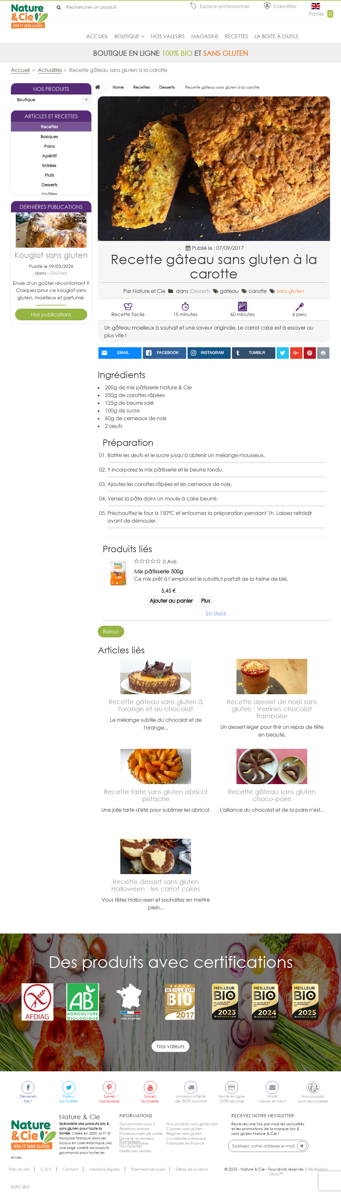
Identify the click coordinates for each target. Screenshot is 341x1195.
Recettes (236, 36)
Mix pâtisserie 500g (158, 571)
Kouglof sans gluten (51, 364)
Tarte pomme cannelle (51, 478)
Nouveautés (130, 1152)
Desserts (58, 499)
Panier (321, 14)
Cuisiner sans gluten (184, 1128)
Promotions (129, 1148)
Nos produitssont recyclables (313, 1098)
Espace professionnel (224, 6)
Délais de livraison (192, 1173)
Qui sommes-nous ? (137, 1123)
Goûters (58, 382)
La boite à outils (276, 36)
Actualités (50, 70)
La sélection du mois (38, 109)
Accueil (97, 36)
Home (118, 87)
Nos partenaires (134, 1143)
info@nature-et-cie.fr (272, 1098)
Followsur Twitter (69, 1098)
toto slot (20, 1191)
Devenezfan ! (28, 1098)
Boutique (127, 36)
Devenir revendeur (136, 1138)
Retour (111, 631)
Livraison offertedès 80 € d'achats (191, 1098)
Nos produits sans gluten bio (191, 1123)
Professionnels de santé (140, 1133)
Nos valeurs (168, 36)
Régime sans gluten (184, 1133)
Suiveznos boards (109, 1098)
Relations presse (134, 1128)
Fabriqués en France (185, 1143)
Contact (70, 1173)
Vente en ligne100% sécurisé (231, 1098)
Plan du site (19, 1173)
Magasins (204, 36)
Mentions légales (104, 1173)
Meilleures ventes (135, 1157)
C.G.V (46, 1173)
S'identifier (285, 6)
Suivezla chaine (150, 1098)
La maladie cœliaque (186, 1138)
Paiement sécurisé (148, 1173)
